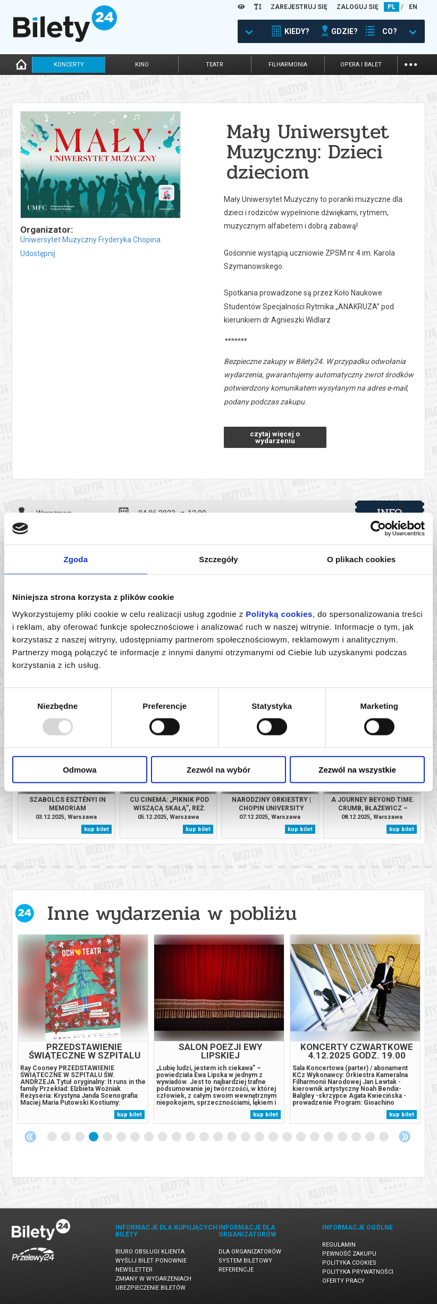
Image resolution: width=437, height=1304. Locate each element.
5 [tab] (108, 1137)
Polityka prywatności (357, 1271)
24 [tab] (370, 1137)
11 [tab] (191, 1137)
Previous (30, 1136)
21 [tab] (329, 1137)
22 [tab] (343, 1137)
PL (392, 7)
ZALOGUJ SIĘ (358, 7)
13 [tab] (218, 1137)
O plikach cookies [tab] (361, 559)
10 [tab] (177, 1137)
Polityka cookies (349, 1262)
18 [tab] (287, 1137)
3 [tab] (80, 1137)
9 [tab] (163, 1137)
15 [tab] (246, 1137)
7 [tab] (135, 1137)
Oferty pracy (343, 1280)
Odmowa (79, 769)
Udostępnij (37, 253)
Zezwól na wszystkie (357, 769)
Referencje (236, 1269)
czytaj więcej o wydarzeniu (275, 437)
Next (404, 1136)
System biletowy (245, 1260)
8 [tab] (149, 1137)
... (411, 63)
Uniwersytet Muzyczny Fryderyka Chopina (90, 239)
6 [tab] (121, 1137)
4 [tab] (94, 1137)
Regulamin (339, 1244)
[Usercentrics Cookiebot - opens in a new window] (378, 529)
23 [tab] (356, 1137)
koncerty (69, 64)
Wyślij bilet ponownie (151, 1260)
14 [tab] (232, 1137)
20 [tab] (315, 1137)
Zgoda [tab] (76, 559)
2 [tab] (66, 1137)
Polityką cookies (279, 613)
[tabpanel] (83, 1029)
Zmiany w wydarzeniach (153, 1278)
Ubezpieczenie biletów (150, 1287)
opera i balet (361, 64)
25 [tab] (384, 1137)
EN (413, 7)
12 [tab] (204, 1137)
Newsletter (134, 1269)
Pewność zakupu (349, 1253)
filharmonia (287, 64)
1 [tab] (52, 1137)
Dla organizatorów (249, 1251)
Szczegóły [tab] (218, 559)
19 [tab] (301, 1137)
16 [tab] (260, 1137)
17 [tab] (273, 1137)
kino (142, 64)
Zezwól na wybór (218, 769)
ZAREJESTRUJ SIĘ (299, 7)
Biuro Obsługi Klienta (149, 1251)
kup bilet (96, 829)
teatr (214, 64)
